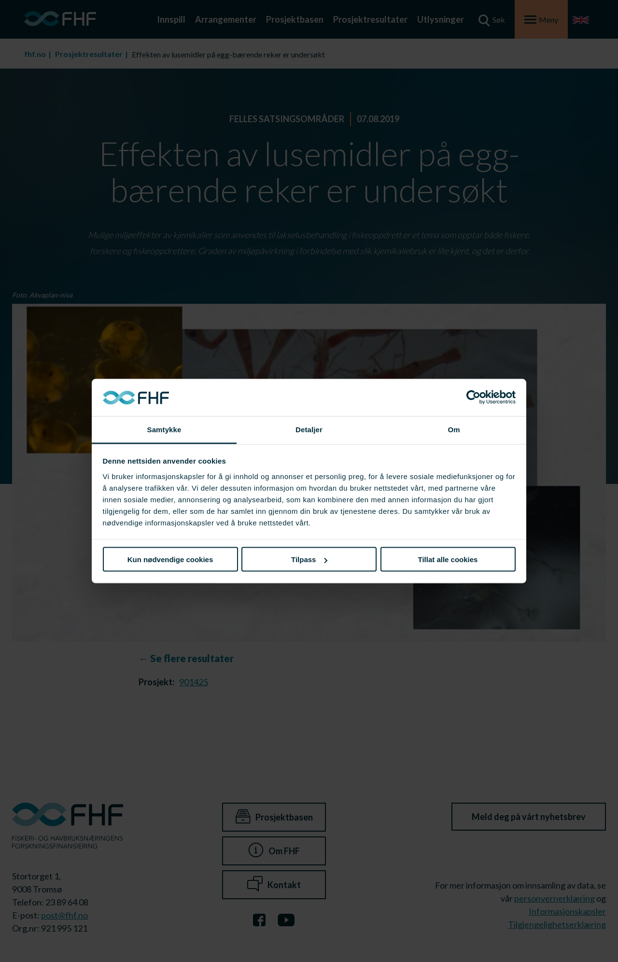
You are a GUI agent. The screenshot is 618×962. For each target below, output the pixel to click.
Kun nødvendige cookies (170, 559)
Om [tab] (454, 429)
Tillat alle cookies (448, 559)
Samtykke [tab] (164, 429)
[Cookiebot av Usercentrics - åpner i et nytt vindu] (473, 397)
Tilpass (309, 559)
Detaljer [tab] (309, 429)
